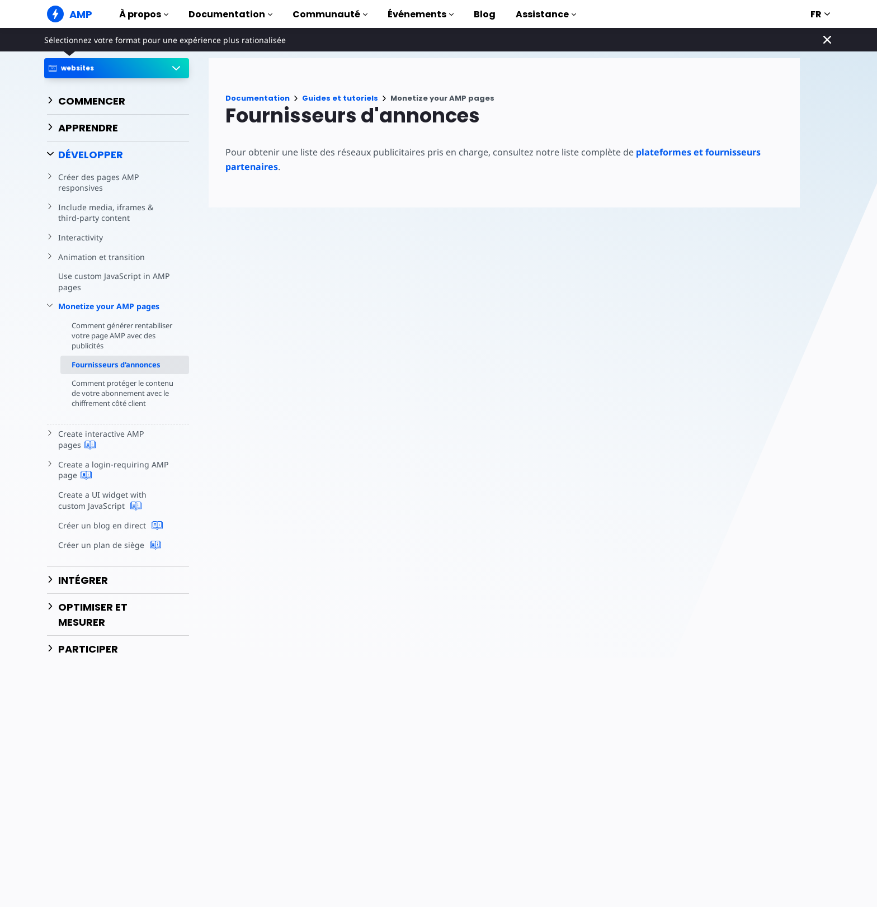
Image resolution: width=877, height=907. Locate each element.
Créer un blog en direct (108, 535)
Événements (421, 14)
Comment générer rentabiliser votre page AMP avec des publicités (119, 335)
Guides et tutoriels (340, 98)
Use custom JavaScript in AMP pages (112, 281)
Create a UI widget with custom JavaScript (115, 511)
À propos (143, 14)
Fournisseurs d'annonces (116, 365)
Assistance (546, 14)
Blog (485, 14)
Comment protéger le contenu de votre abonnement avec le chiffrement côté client (110, 398)
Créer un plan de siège (107, 555)
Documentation (230, 14)
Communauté (330, 14)
